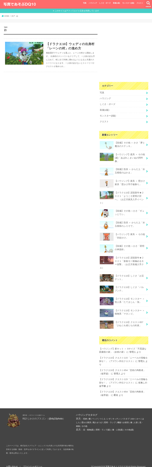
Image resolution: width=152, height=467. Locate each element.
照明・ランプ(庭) (103, 425)
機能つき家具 (123, 418)
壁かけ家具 (86, 418)
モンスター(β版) (128, 3)
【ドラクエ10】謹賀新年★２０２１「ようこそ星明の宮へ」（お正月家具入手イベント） (122, 196)
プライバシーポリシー (32, 462)
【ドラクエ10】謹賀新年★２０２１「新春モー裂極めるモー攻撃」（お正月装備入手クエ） (122, 260)
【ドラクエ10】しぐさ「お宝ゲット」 (122, 275)
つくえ (102, 414)
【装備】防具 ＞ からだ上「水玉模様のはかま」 (122, 170)
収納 (85, 414)
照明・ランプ (110, 418)
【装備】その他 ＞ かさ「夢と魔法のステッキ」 (122, 144)
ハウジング (93, 3)
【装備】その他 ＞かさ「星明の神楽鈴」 (122, 246)
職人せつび (97, 418)
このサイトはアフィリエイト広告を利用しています (77, 11)
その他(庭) (129, 425)
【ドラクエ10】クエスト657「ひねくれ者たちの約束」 (121, 321)
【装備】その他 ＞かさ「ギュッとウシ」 (122, 211)
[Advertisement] (123, 53)
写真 (84, 3)
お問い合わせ (12, 462)
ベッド (95, 414)
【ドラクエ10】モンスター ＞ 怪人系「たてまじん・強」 (122, 298)
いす (109, 414)
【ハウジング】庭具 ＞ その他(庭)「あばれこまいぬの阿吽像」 (122, 156)
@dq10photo (56, 414)
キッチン (116, 414)
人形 (136, 418)
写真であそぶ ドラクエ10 (117, 462)
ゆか (133, 414)
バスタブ (125, 414)
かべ (138, 414)
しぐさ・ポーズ (105, 3)
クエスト (140, 3)
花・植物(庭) (88, 425)
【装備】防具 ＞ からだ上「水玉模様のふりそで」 (122, 223)
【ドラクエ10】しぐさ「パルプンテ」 (122, 286)
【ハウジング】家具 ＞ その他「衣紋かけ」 (122, 235)
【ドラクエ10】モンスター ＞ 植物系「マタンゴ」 (122, 310)
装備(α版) (116, 3)
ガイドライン (34, 445)
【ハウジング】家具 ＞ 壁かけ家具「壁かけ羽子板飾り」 (122, 182)
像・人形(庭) (117, 425)
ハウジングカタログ (86, 410)
